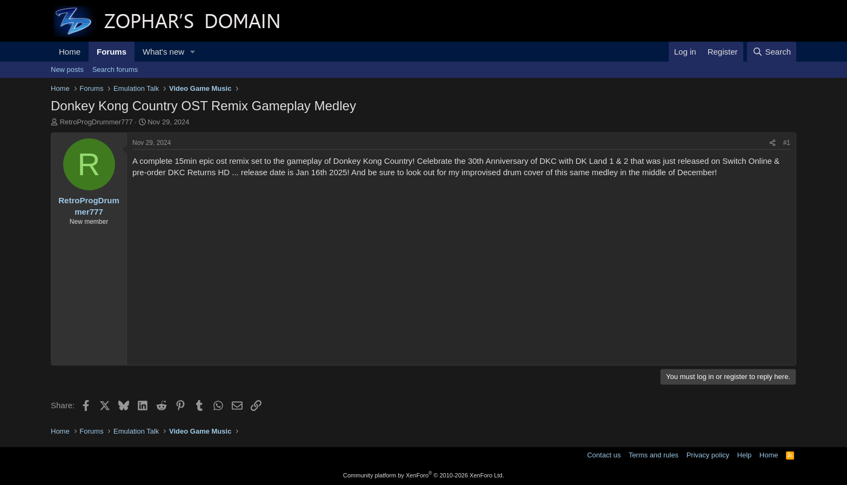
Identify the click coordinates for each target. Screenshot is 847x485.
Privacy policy (708, 455)
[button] (192, 52)
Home (69, 51)
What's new (163, 51)
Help (744, 455)
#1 (786, 143)
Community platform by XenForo (423, 475)
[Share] (772, 143)
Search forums (115, 69)
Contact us (604, 455)
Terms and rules (653, 455)
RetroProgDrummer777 (96, 122)
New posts (67, 69)
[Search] (771, 52)
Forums (111, 51)
